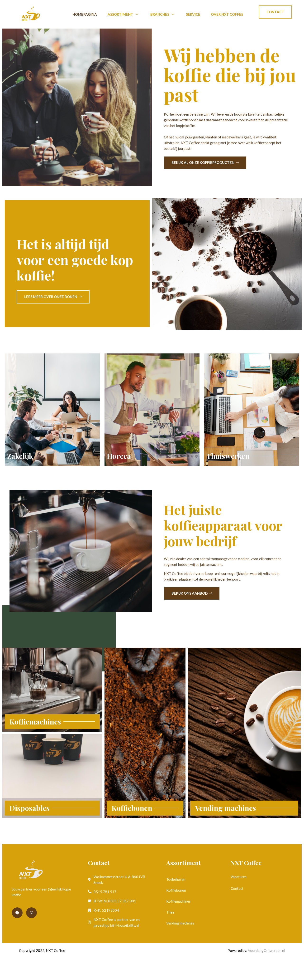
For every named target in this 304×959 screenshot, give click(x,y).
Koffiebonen (176, 890)
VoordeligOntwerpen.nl (266, 950)
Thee (170, 912)
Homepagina (84, 14)
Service (193, 14)
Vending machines (180, 923)
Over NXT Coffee (227, 14)
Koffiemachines (178, 901)
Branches (162, 14)
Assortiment (123, 14)
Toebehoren (175, 879)
